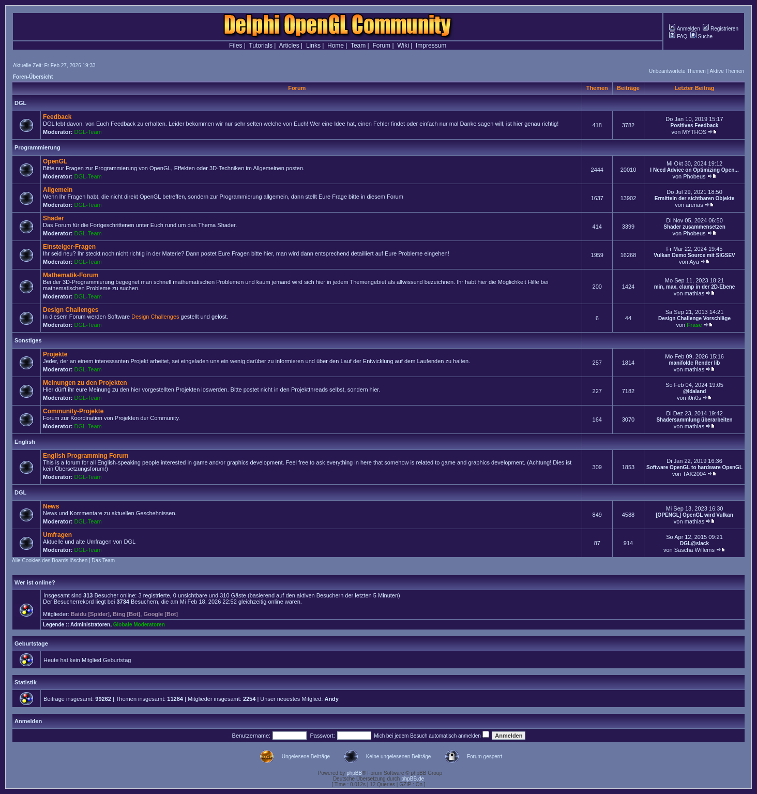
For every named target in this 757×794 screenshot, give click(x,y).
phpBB (354, 773)
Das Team (103, 560)
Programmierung (37, 147)
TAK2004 (694, 474)
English (24, 442)
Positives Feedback (695, 125)
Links (313, 45)
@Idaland (694, 391)
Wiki (403, 45)
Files (235, 45)
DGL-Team (88, 132)
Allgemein (57, 189)
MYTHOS (694, 132)
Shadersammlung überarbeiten (694, 420)
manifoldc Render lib (694, 363)
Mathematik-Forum (70, 275)
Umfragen (57, 534)
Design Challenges (70, 309)
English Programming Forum (85, 455)
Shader (53, 218)
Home (335, 45)
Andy (331, 699)
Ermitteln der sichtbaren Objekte (695, 198)
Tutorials (260, 45)
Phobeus (694, 176)
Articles (289, 45)
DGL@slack (694, 543)
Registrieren (720, 29)
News (51, 506)
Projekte (55, 354)
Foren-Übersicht (33, 77)
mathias (695, 293)
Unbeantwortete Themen (677, 71)
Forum (381, 45)
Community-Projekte (73, 411)
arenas (694, 205)
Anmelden (684, 29)
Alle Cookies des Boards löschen (49, 560)
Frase (694, 325)
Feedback (57, 117)
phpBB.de (412, 779)
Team (358, 45)
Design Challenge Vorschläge (694, 318)
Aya (694, 262)
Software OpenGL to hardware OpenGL (694, 467)
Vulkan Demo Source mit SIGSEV (694, 255)
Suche (701, 36)
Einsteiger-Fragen (69, 246)
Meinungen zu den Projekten (85, 382)
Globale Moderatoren (139, 624)
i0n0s (694, 398)
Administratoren (90, 624)
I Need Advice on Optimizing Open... (694, 170)
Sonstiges (28, 340)
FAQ (678, 36)
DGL (20, 103)
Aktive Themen (726, 71)
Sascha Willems (694, 550)
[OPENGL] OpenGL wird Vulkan (694, 515)
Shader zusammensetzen (694, 227)
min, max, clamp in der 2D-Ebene (694, 287)
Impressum (431, 45)
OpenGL (55, 161)
